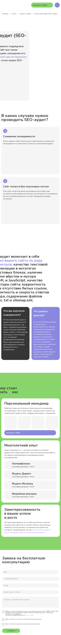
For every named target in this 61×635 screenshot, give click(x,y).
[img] (57, 5)
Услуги (13, 14)
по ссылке (30, 615)
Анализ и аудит (25, 14)
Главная (5, 14)
